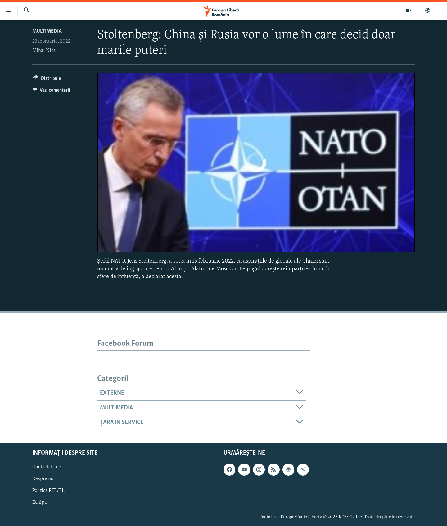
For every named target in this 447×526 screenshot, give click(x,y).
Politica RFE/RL (48, 490)
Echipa (39, 502)
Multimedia (47, 31)
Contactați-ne (46, 467)
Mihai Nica (44, 50)
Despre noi (43, 479)
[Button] (47, 79)
